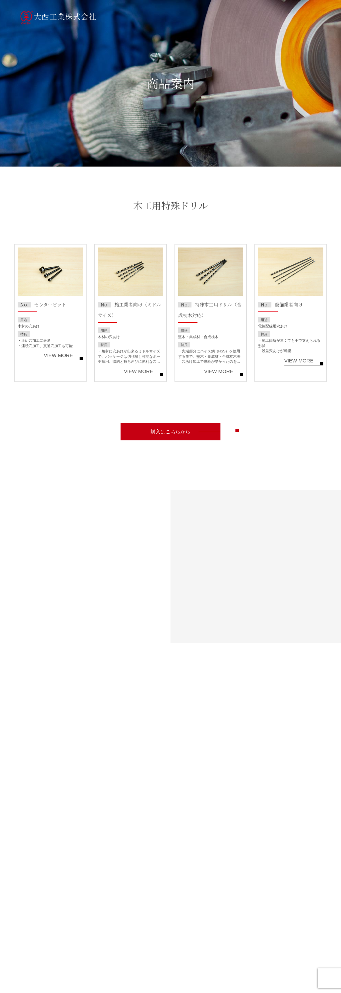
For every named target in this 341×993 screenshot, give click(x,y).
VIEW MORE (58, 355)
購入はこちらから (170, 431)
